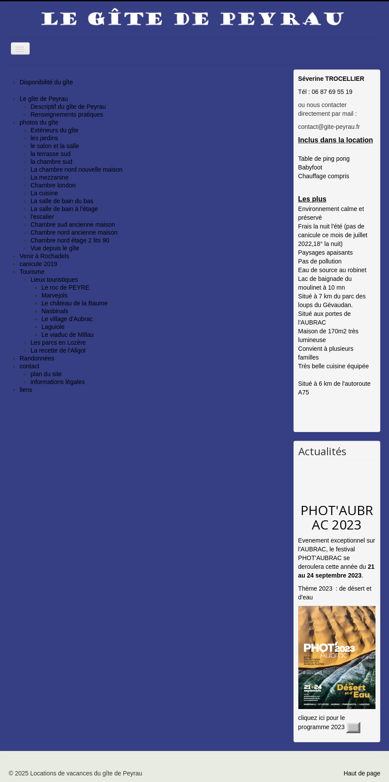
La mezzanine (49, 177)
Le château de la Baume (74, 303)
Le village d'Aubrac (67, 318)
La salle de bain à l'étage (64, 208)
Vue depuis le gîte (55, 248)
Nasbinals (54, 311)
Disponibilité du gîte (46, 82)
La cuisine (44, 193)
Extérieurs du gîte (54, 130)
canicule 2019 (38, 263)
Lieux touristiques (54, 279)
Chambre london (53, 185)
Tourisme (32, 271)
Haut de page (362, 773)
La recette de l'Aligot (58, 350)
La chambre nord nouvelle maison (77, 169)
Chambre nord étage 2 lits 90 (70, 240)
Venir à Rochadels (44, 256)
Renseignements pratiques (67, 114)
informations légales (58, 381)
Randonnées (37, 358)
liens (26, 389)
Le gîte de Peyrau (44, 98)
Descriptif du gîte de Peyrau (68, 106)
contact (29, 366)
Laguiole (53, 326)
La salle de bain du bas (62, 200)
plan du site (46, 373)
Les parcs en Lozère (58, 342)
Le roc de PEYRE (65, 287)
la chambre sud (51, 161)
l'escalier (42, 216)
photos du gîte (39, 122)
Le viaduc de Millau (67, 334)
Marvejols (54, 295)
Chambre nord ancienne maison (74, 232)
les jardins (44, 138)
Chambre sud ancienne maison (73, 224)
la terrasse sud (51, 153)
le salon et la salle (55, 145)
